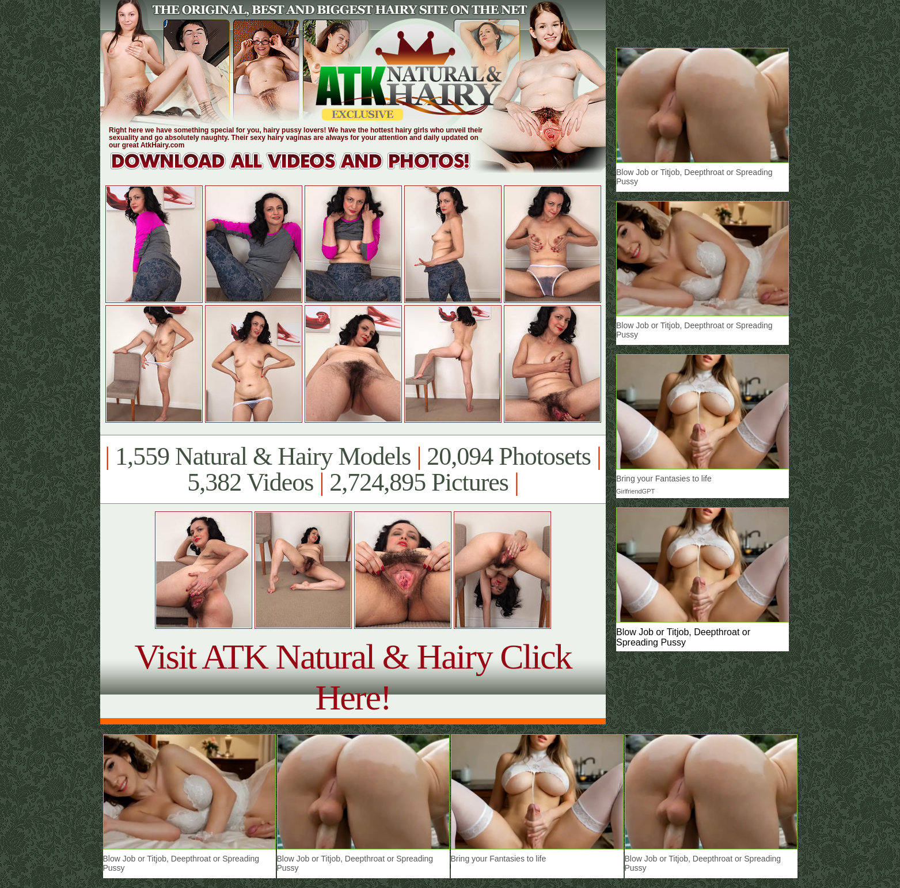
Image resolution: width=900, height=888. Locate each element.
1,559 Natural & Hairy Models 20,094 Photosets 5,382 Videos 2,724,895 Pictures (353, 469)
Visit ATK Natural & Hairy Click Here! (352, 677)
